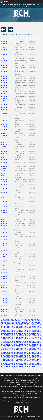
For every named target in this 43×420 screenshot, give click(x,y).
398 (12, 345)
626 (12, 362)
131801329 (4, 192)
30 (40, 319)
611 (21, 360)
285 (14, 337)
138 (25, 326)
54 (36, 320)
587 (10, 359)
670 (25, 365)
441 (23, 348)
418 (14, 347)
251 (23, 334)
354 (40, 341)
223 (4, 333)
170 (12, 329)
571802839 (4, 306)
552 (17, 356)
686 (19, 366)
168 (8, 329)
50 (30, 320)
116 (19, 325)
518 (25, 353)
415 (8, 347)
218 (34, 331)
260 (1, 336)
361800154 (4, 229)
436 (12, 348)
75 (27, 322)
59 (2, 322)
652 (27, 363)
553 (19, 356)
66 (13, 322)
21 (26, 319)
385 (25, 344)
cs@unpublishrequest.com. (21, 402)
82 (38, 322)
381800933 (4, 157)
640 (1, 363)
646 (14, 363)
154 (19, 327)
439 (19, 348)
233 (25, 333)
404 (25, 345)
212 (21, 331)
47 (26, 320)
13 (14, 319)
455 (12, 349)
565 (4, 358)
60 (4, 322)
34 (5, 320)
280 (4, 337)
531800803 (4, 84)
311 (30, 338)
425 (30, 347)
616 (32, 360)
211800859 (4, 130)
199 (34, 330)
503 (34, 352)
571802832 (4, 251)
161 (34, 327)
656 (36, 363)
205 (6, 331)
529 (8, 355)
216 (30, 331)
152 (14, 327)
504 (36, 352)
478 (21, 351)
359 (10, 342)
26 (34, 319)
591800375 (4, 76)
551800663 (4, 62)
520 (30, 353)
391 (38, 344)
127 (1, 326)
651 (25, 363)
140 (30, 326)
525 (40, 353)
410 (38, 345)
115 (17, 325)
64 (10, 322)
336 (1, 341)
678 (1, 366)
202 (40, 330)
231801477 (4, 113)
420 (19, 347)
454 (10, 349)
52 (33, 320)
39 (13, 320)
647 (17, 363)
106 (38, 323)
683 (12, 366)
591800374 (4, 221)
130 (8, 326)
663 (10, 365)
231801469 (4, 108)
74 (26, 322)
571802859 (4, 67)
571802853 (4, 152)
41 (16, 320)
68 (16, 322)
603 (4, 360)
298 (1, 338)
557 (27, 356)
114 (14, 325)
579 (34, 358)
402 (21, 345)
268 (19, 336)
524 (38, 353)
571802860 (4, 95)
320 (8, 340)
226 (10, 333)
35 (7, 320)
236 (32, 333)
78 (32, 322)
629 (19, 362)
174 (21, 329)
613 (25, 360)
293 (32, 337)
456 (14, 349)
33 (4, 320)
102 (29, 323)
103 (31, 323)
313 (34, 338)
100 (25, 323)
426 (32, 347)
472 (8, 351)
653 (30, 363)
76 (29, 322)
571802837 (4, 315)
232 (23, 333)
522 (34, 353)
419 (17, 347)
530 (10, 355)
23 (29, 319)
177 (27, 329)
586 (8, 359)
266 (14, 336)
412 (1, 347)
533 (17, 355)
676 (38, 365)
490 (6, 352)
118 (23, 325)
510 (8, 353)
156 (23, 327)
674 (34, 365)
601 (40, 359)
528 (6, 355)
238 (36, 333)
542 (36, 355)
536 (23, 355)
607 (12, 360)
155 (21, 327)
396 (8, 345)
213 (23, 331)
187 (8, 330)
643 (8, 363)
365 (23, 342)
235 (30, 333)
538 (27, 355)
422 (23, 347)
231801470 (4, 146)
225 (8, 333)
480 (25, 351)
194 (23, 330)
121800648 (4, 188)
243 (6, 334)
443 (27, 348)
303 (12, 338)
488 (1, 352)
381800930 (4, 142)
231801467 (4, 159)
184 (1, 330)
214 (25, 331)
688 (23, 366)
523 (36, 353)
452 (6, 349)
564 (1, 358)
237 (34, 333)
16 (18, 319)
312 (32, 338)
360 (12, 342)
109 (4, 325)
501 (30, 352)
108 (1, 325)
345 (21, 341)
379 (12, 344)
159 (30, 327)
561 (36, 356)
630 (21, 362)
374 (1, 344)
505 (38, 352)
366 (25, 342)
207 (10, 331)
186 (6, 330)
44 (21, 320)
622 (4, 362)
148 (6, 327)
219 (36, 331)
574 (23, 358)
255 (32, 334)
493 (12, 352)
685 (17, 366)
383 (21, 344)
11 (11, 319)
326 (21, 340)
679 (4, 366)
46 (24, 320)
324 (17, 340)
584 (4, 359)
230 (19, 333)
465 (34, 349)
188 (10, 330)
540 (32, 355)
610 (19, 360)
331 (32, 340)
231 (21, 333)
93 (13, 323)
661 (6, 365)
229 (17, 333)
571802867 (4, 106)
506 (40, 352)
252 (25, 334)
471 (6, 351)
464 (32, 349)
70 (19, 322)
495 (17, 352)
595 (27, 359)
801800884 (4, 223)
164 (40, 327)
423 (25, 347)
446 (34, 348)
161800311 (4, 65)
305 (17, 338)
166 (4, 329)
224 (6, 333)
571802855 (4, 216)
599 (36, 359)
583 (1, 359)
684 (14, 366)
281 (6, 337)
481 (27, 351)
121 (30, 325)
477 (19, 351)
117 (21, 325)
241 (1, 334)
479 (23, 351)
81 (36, 322)
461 (25, 349)
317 (1, 340)
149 (8, 327)
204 (4, 331)
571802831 (4, 243)
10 (9, 319)
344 (19, 341)
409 (36, 345)
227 (12, 333)
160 (32, 327)
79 (33, 322)
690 (27, 366)
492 (10, 352)
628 (17, 362)
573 (21, 358)
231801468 (4, 168)
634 (30, 362)
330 (30, 340)
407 (32, 345)
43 (19, 320)
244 (8, 334)
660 (4, 365)
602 (1, 360)
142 (34, 326)
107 (40, 323)
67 (15, 322)
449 (40, 348)
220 (38, 331)
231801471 (4, 166)
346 (23, 341)
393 (1, 345)
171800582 (4, 302)
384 (23, 344)
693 (34, 366)
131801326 (4, 98)
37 (10, 320)
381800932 (4, 179)
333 (36, 340)
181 (36, 329)
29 (39, 319)
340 (10, 341)
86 (2, 323)
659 (1, 365)
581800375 (4, 309)
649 (21, 363)
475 (14, 351)
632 (25, 362)
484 (34, 351)
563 (40, 356)
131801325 (4, 210)
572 (19, 358)
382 (19, 344)
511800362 (4, 249)
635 (32, 362)
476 (17, 351)
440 (21, 348)
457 (17, 349)
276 (36, 336)
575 (25, 358)
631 (23, 362)
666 (17, 365)
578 (32, 358)
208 (12, 331)
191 (17, 330)
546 (4, 356)
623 (6, 362)
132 (12, 326)
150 (10, 327)
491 (8, 352)
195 (25, 330)
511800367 (4, 126)
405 (27, 345)
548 (8, 356)
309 (25, 338)
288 (21, 337)
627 (14, 362)
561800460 (4, 225)
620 (40, 360)
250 (21, 334)
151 (12, 327)
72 (22, 322)
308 (23, 338)
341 (12, 341)
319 (6, 340)
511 (10, 353)
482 (30, 351)
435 (10, 348)
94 (15, 323)
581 (38, 358)
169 (10, 329)
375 (4, 344)
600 (38, 359)
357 (6, 342)
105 (35, 323)
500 (27, 352)
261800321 (4, 41)
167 (6, 329)
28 (37, 319)
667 (19, 365)
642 (6, 363)
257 (36, 334)
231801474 (4, 133)
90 (9, 323)
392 (40, 344)
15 (17, 319)
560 (34, 356)
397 (10, 345)
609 (17, 360)
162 (36, 327)
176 (25, 329)
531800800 (4, 172)
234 (27, 333)
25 (32, 319)
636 (34, 362)
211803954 (4, 205)
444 (30, 348)
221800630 (4, 163)
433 (6, 348)
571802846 (4, 254)
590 (17, 359)
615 (30, 360)
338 (6, 341)
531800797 (4, 282)
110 (6, 325)
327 (23, 340)
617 (34, 360)
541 (34, 355)
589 (14, 359)
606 (10, 360)
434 (8, 348)
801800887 (4, 49)
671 (27, 365)
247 (14, 334)
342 (14, 341)
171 (14, 329)
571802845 (4, 298)
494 (14, 352)
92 (12, 323)
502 (32, 352)
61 (5, 322)
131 (10, 326)
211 (19, 331)
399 (14, 345)
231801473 (4, 117)
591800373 (4, 219)
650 (23, 363)
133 (14, 326)
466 (36, 349)
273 (30, 336)
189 (12, 330)
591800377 (4, 51)
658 (40, 363)
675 (36, 365)
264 (10, 336)
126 (40, 325)
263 (8, 336)
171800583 (4, 245)
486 (38, 351)
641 (4, 363)
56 (39, 320)
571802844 (4, 278)
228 (14, 333)
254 (30, 334)
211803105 (4, 43)
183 (40, 329)
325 (19, 340)
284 (12, 337)
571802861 (4, 91)
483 (32, 351)
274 (32, 336)
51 (32, 320)
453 (8, 349)
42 (18, 320)
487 (40, 351)
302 (10, 338)
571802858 (4, 47)
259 (40, 334)
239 (38, 333)
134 (17, 326)
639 (40, 362)
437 (14, 348)
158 (27, 327)
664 (12, 365)
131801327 (4, 135)
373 (40, 342)
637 (36, 362)
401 (19, 345)
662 (8, 365)
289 (23, 337)
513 (14, 353)
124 (36, 325)
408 (34, 345)
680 (6, 366)
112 (10, 325)
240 (40, 333)
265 (12, 336)
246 (12, 334)
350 (32, 341)
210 (17, 331)
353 (38, 341)
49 (29, 320)
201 (38, 330)
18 (22, 319)
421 (21, 347)
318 (4, 340)
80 (35, 322)
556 (25, 356)
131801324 (4, 174)
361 (14, 342)
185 (4, 330)
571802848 (4, 273)
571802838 (4, 260)
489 (4, 352)
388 (32, 344)
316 (40, 338)
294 (34, 337)
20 (25, 319)
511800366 (4, 181)
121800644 (4, 262)
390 (36, 344)
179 (32, 329)
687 (21, 366)
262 (6, 336)
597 (32, 359)
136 (21, 326)
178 (30, 329)
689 (25, 366)
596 (30, 359)
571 (17, 358)
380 (14, 344)
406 (30, 345)
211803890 (4, 207)
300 (6, 338)
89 (7, 323)
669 (23, 365)
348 (27, 341)
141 (32, 326)
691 (30, 366)
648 (19, 363)
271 (25, 336)
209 (14, 331)
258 (38, 334)
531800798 (4, 285)
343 (17, 341)
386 (27, 344)
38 (12, 320)
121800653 (4, 86)
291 (27, 337)
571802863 (4, 82)
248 (17, 334)
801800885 (4, 153)
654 (32, 363)
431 (1, 348)
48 (27, 320)
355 (1, 342)
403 (23, 345)
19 (23, 319)
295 (36, 337)
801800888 (4, 104)
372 (38, 342)
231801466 (4, 54)
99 (22, 323)
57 (41, 320)
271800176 (4, 185)
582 (40, 358)
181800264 (4, 287)
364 (21, 342)
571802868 (4, 71)
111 (8, 325)
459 (21, 349)
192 (19, 330)
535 (21, 355)
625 (10, 362)
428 (36, 347)
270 (23, 336)
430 (40, 347)
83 (39, 322)
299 (4, 338)
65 (12, 322)
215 (27, 331)
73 (24, 322)
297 (40, 337)
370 (34, 342)
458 (19, 349)
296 (38, 337)
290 (25, 337)
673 (32, 365)
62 (7, 322)
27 (35, 319)
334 (38, 340)
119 (25, 325)
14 (15, 319)
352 (36, 341)
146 (1, 327)
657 (38, 363)
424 (27, 347)
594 (25, 359)
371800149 (4, 58)
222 (1, 333)
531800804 (4, 93)
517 (23, 353)
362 (17, 342)
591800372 (4, 175)
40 (15, 320)
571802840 (4, 291)
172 (17, 329)
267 (17, 336)
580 (36, 358)
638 (38, 362)
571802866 (4, 120)
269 (21, 336)
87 (4, 323)
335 (40, 340)
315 (38, 338)
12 (12, 319)
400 (17, 345)
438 (17, 348)
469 (1, 351)
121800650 (4, 197)
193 (21, 330)
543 (38, 355)
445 (32, 348)
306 (19, 338)
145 (40, 326)
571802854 (4, 170)
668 (21, 365)
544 (40, 355)
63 (9, 322)
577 (30, 358)
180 (34, 329)
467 (38, 349)
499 (25, 352)
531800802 (4, 236)
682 (10, 366)
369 (32, 342)
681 (8, 366)
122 (32, 325)
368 (30, 342)
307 (21, 338)
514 (17, 353)
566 (6, 358)
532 (14, 355)
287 (19, 337)
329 (27, 340)
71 (21, 322)
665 (14, 365)
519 (27, 353)
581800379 (4, 144)
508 (4, 353)
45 (22, 320)
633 (27, 362)
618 (36, 360)
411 (40, 345)
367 (27, 342)
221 (40, 331)
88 (5, 323)
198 (32, 330)
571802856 (4, 100)
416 (10, 347)
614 (27, 360)
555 (23, 356)
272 (27, 336)
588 (12, 359)
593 (23, 359)
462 (27, 349)
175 (23, 329)
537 (25, 355)
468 (40, 349)
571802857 (4, 212)
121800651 (4, 201)
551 (14, 356)
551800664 (4, 109)
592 (21, 359)
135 (19, 326)
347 (25, 341)
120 (27, 325)
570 (14, 358)
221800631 (4, 232)
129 (6, 326)
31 (1, 320)
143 (36, 326)
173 (19, 329)
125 (38, 325)
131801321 (4, 276)
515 (19, 353)
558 (30, 356)
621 (1, 362)
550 (12, 356)
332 (34, 340)
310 (27, 338)
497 (21, 352)
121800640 (4, 265)
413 (4, 347)
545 (1, 356)
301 (8, 338)
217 (32, 331)
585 (6, 359)
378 (10, 344)
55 (38, 320)
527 (4, 355)
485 (36, 351)
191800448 (4, 269)
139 (27, 326)
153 (17, 327)
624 (8, 362)
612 (23, 360)
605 (8, 360)
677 (40, 365)
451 (4, 349)
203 (1, 331)
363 (19, 342)
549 (10, 356)
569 (12, 358)
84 (41, 322)
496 (19, 352)
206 (8, 331)
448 (38, 348)
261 (4, 336)
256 (34, 334)
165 (1, 329)
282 (8, 337)
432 (4, 348)
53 (35, 320)
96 (18, 323)
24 (31, 319)
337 (4, 341)
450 (1, 349)
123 (34, 325)
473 (10, 351)
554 (21, 356)
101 (27, 323)
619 (38, 360)
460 (23, 349)
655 (34, 363)
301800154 (4, 80)
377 (8, 344)
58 (1, 322)
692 (32, 366)
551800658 (4, 300)
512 (12, 353)
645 (12, 363)
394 (4, 345)
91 (10, 323)
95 (16, 323)
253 (27, 334)
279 (1, 337)
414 (6, 347)
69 (18, 322)
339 (8, 341)
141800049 (4, 150)
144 (38, 326)
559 (32, 356)
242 (4, 334)
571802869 (4, 78)
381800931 (4, 124)
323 (14, 340)
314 (36, 338)
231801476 (4, 97)
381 (17, 344)
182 (38, 329)
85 (1, 323)
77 (30, 322)
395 (6, 345)
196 (27, 330)
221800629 (4, 240)
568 (10, 358)
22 (28, 319)
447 (36, 348)
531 (12, 355)
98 (21, 323)
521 (32, 353)
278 (40, 336)
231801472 (4, 139)
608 (14, 360)
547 (6, 356)
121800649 (4, 194)
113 (12, 325)
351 (34, 341)
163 (38, 327)
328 (25, 340)
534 (19, 355)
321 (10, 340)
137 (23, 326)
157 (25, 327)
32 (2, 320)
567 (8, 358)
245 (10, 334)
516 (21, 353)
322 (12, 340)
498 (23, 352)
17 (20, 319)
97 (19, 323)
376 (6, 344)
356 (4, 342)
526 (1, 355)
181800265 (4, 87)
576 (27, 358)
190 (14, 330)
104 (33, 323)
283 (10, 337)
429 (38, 347)
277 (38, 336)
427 (34, 347)
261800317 (4, 311)
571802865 (4, 60)
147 (4, 327)
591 (19, 359)
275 (34, 336)
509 (6, 353)
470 (4, 351)
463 (30, 349)
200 (36, 330)
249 (19, 334)
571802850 (4, 256)
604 (6, 360)
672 (30, 365)
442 (25, 348)
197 (30, 330)
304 (14, 338)
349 (30, 341)
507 (1, 353)
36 (9, 320)
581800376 (4, 295)
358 (8, 342)
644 (10, 363)
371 (36, 342)
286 (17, 337)
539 (30, 355)
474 (12, 351)
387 (30, 344)
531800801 (4, 73)
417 (12, 347)
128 (4, 326)
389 (34, 344)
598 (34, 359)
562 (38, 356)
